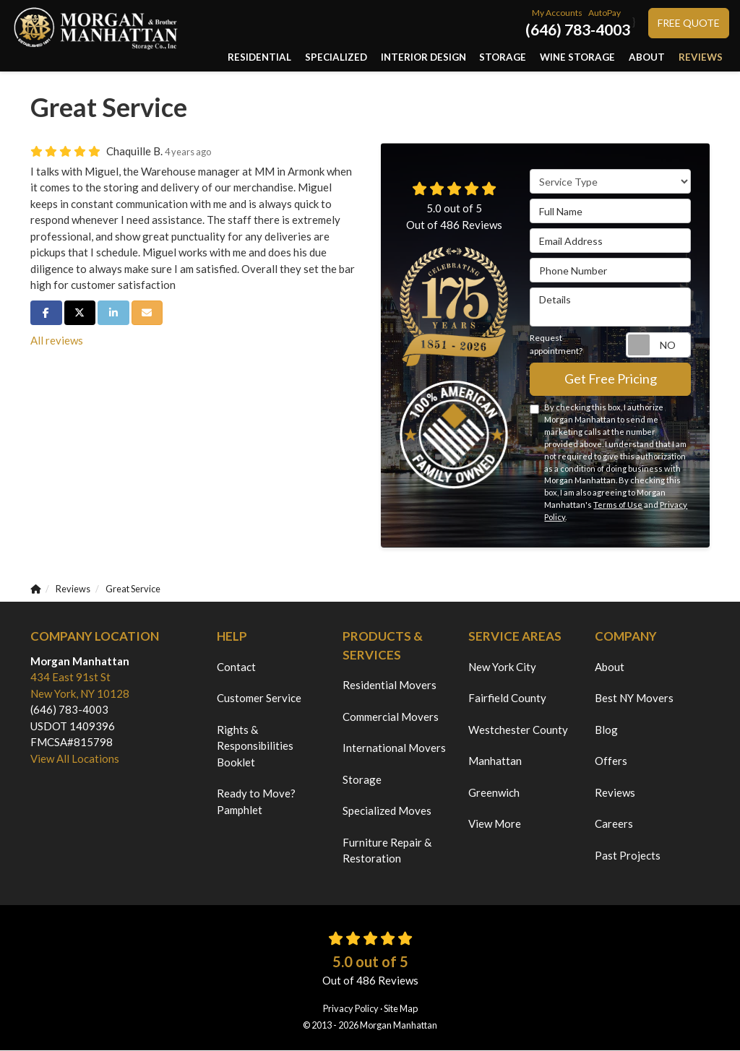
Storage (362, 780)
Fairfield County (507, 698)
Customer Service (259, 698)
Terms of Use (617, 506)
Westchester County (518, 730)
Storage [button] (527, 57)
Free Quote (689, 23)
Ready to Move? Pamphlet (256, 802)
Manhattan (495, 761)
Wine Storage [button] (594, 57)
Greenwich (494, 793)
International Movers (394, 748)
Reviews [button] (703, 57)
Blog (606, 730)
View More (494, 824)
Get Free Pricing (610, 380)
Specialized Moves (387, 811)
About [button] (656, 57)
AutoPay (604, 12)
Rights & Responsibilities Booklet (255, 746)
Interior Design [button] (456, 57)
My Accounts (557, 12)
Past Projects (628, 855)
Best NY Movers (634, 698)
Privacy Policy (351, 1009)
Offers (611, 761)
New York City (502, 667)
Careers (614, 824)
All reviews (56, 340)
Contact (236, 667)
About (609, 667)
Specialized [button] (378, 57)
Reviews (615, 793)
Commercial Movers (391, 717)
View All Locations (74, 759)
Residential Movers (389, 685)
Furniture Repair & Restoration (387, 851)
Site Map (401, 1009)
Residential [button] (309, 57)
